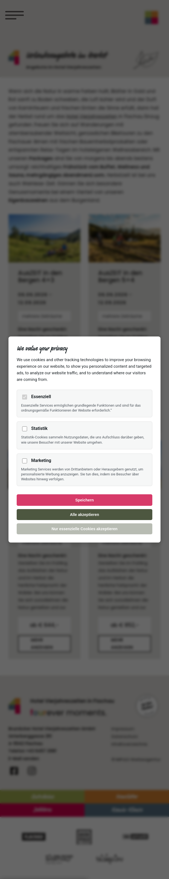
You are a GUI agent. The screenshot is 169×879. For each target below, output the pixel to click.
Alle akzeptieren (84, 514)
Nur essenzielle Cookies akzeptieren (84, 529)
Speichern (84, 500)
